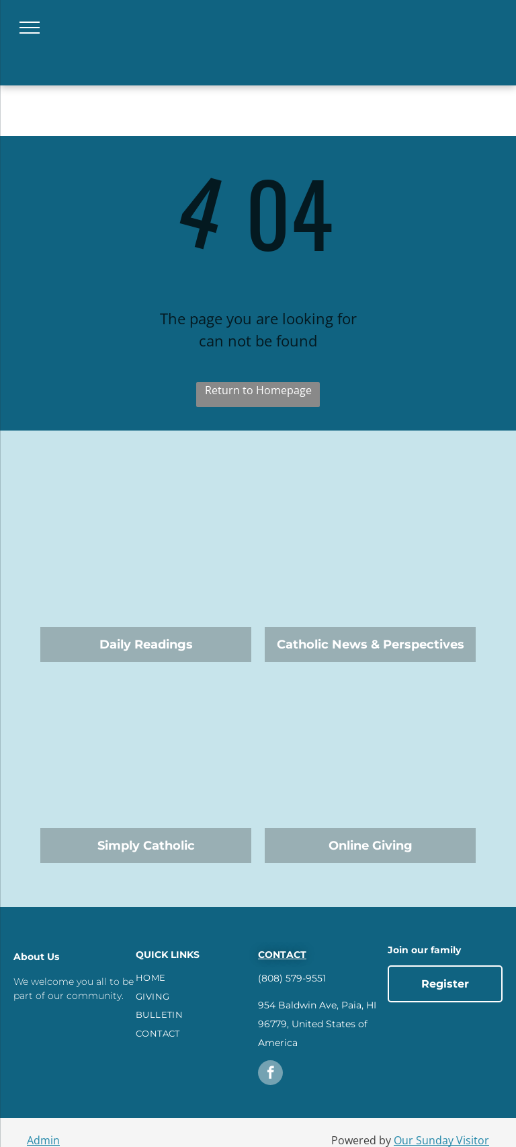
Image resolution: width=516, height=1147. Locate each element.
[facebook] (270, 1074)
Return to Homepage (258, 390)
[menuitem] (195, 978)
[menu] (29, 27)
